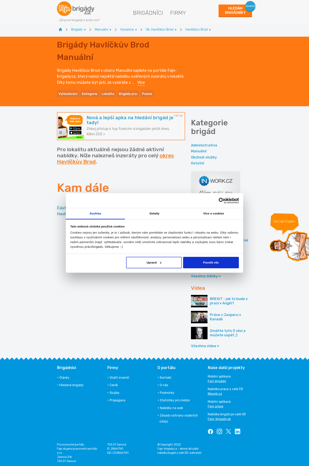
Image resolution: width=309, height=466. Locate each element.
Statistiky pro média (175, 399)
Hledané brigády (71, 384)
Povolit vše (211, 262)
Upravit (154, 262)
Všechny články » (206, 275)
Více (141, 81)
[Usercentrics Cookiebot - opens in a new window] (221, 201)
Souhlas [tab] (95, 213)
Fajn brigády (217, 380)
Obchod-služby (204, 156)
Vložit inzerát (119, 376)
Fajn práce (215, 405)
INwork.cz (215, 392)
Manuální (199, 150)
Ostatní (197, 162)
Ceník (114, 384)
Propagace (117, 399)
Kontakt (165, 376)
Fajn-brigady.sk (219, 418)
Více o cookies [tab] (213, 213)
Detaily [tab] (154, 213)
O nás (164, 384)
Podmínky (167, 391)
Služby (114, 391)
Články (64, 376)
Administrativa (204, 144)
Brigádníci (148, 13)
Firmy (178, 13)
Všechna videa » (205, 345)
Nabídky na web (171, 407)
